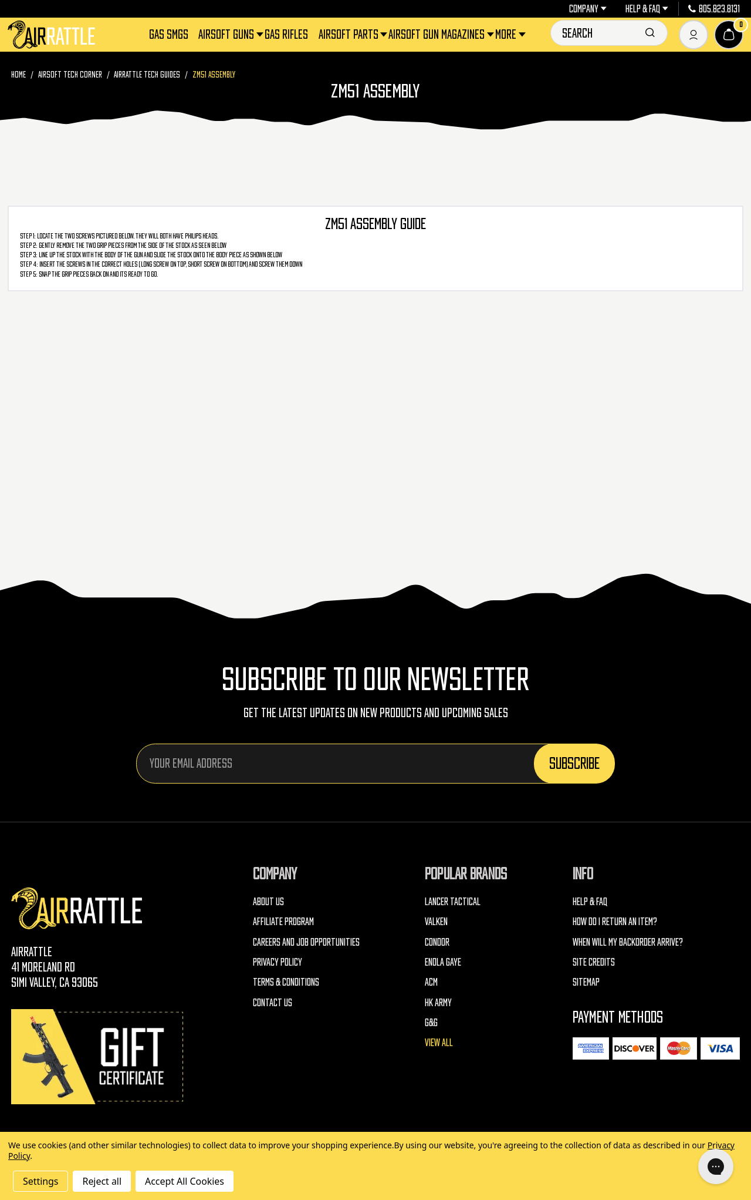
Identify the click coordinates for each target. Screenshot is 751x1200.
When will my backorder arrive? (628, 942)
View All (439, 1042)
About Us (268, 901)
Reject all (101, 1181)
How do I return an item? (615, 921)
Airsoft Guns (227, 34)
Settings (40, 1181)
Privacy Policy (277, 962)
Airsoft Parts (349, 34)
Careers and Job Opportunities (306, 942)
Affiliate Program (283, 921)
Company (588, 9)
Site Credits (594, 962)
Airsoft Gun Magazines (437, 34)
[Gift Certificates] (99, 1056)
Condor (437, 942)
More (506, 34)
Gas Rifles (286, 34)
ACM (431, 982)
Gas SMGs (168, 34)
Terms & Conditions (286, 982)
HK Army (438, 1002)
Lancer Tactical (453, 901)
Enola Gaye (443, 962)
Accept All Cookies (184, 1181)
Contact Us (272, 1002)
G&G (431, 1022)
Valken (436, 921)
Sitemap (586, 982)
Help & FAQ (646, 9)
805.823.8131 (714, 9)
